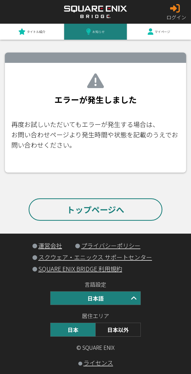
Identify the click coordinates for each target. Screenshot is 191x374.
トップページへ (95, 209)
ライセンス (98, 362)
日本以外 (118, 330)
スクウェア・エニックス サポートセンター (95, 257)
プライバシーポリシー (110, 245)
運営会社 (50, 245)
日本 (73, 330)
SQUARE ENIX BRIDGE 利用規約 (80, 268)
